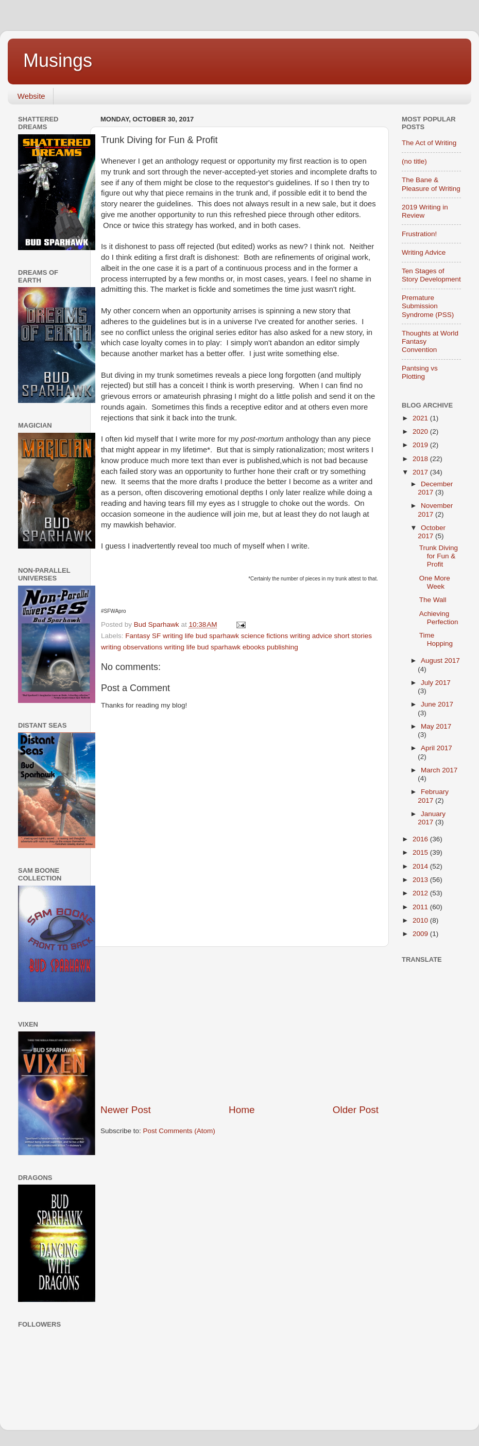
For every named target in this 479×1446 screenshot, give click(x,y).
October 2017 (432, 532)
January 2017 (432, 818)
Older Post (356, 1109)
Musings (57, 60)
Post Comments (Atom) (179, 1131)
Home (241, 1109)
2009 (421, 934)
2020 (421, 431)
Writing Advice (424, 252)
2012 (421, 893)
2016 (421, 839)
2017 (421, 472)
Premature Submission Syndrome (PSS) (428, 306)
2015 (421, 852)
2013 (421, 880)
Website (31, 96)
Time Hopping (436, 639)
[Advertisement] (240, 1025)
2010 (421, 920)
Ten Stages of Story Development (431, 275)
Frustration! (419, 234)
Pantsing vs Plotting (420, 372)
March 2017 (439, 770)
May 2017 (436, 726)
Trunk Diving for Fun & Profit (438, 556)
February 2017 (433, 796)
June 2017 (437, 704)
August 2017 (440, 660)
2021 (421, 418)
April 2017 (436, 748)
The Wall (433, 600)
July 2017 (436, 682)
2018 (421, 459)
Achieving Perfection (438, 618)
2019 (421, 445)
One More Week (434, 582)
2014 (421, 866)
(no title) (414, 161)
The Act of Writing (429, 143)
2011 (421, 907)
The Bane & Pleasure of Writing (431, 184)
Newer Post (125, 1109)
